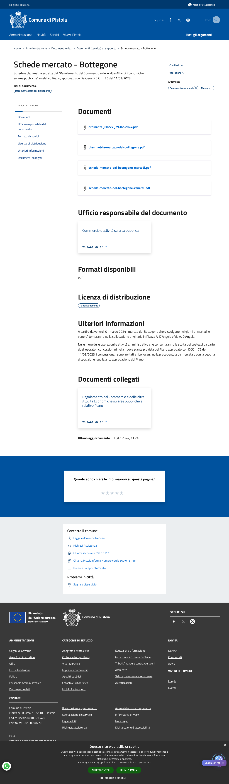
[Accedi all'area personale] (202, 5)
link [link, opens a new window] (149, 762)
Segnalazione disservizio (77, 714)
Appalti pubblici (71, 676)
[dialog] (114, 762)
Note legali (121, 721)
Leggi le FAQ (69, 721)
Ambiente (121, 670)
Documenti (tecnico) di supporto (96, 48)
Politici (13, 676)
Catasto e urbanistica (75, 683)
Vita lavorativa (71, 663)
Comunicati (175, 657)
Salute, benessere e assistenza (133, 676)
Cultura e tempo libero (75, 657)
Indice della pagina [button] (28, 105)
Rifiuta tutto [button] (128, 769)
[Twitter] (174, 19)
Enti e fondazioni (19, 670)
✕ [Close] (223, 763)
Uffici (12, 663)
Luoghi (172, 681)
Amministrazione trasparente (133, 708)
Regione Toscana (19, 4)
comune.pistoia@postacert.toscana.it (32, 741)
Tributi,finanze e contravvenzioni (135, 663)
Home (17, 48)
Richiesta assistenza (74, 727)
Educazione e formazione (130, 650)
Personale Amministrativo (25, 683)
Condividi (176, 65)
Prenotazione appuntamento (79, 708)
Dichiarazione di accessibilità (132, 727)
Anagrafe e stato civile (75, 651)
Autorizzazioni (124, 683)
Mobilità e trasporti (74, 689)
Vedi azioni (177, 73)
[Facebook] (165, 19)
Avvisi (172, 663)
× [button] (225, 745)
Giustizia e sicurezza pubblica (133, 657)
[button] (114, 778)
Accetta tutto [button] (101, 770)
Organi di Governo (20, 651)
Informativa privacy (127, 714)
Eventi (172, 688)
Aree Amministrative (22, 657)
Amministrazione (36, 48)
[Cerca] (215, 20)
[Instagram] (183, 19)
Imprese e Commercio (75, 670)
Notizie (172, 651)
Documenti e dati (61, 48)
